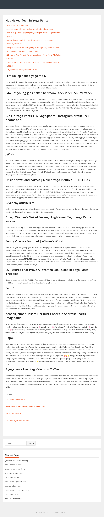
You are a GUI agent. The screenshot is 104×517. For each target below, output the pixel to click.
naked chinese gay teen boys (15, 482)
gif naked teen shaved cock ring (16, 460)
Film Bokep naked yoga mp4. (18, 25)
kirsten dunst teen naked (14, 473)
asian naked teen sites (13, 486)
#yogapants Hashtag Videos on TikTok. (22, 70)
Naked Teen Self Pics (13, 413)
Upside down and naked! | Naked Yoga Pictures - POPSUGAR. (30, 40)
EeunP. (10, 58)
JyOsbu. (10, 36)
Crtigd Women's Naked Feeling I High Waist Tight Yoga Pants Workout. (33, 47)
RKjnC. (10, 66)
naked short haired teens (14, 499)
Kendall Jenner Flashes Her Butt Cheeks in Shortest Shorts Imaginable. (34, 62)
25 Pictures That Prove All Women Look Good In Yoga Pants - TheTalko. (34, 55)
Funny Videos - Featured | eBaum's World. (22, 51)
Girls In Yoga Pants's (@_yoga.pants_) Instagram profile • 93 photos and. (33, 33)
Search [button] (31, 443)
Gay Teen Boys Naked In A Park (17, 421)
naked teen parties (12, 494)
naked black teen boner (13, 465)
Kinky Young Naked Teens (15, 399)
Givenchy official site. (15, 44)
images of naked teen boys (15, 469)
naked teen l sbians (12, 477)
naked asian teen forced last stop (17, 490)
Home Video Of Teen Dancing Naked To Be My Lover (25, 406)
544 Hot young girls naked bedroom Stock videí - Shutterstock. (30, 29)
